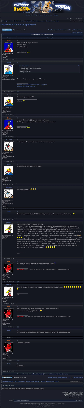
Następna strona (78, 29)
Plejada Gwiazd (47, 15)
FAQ (35, 15)
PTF (53, 404)
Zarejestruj (29, 15)
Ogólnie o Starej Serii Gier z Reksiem (35, 21)
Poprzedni (74, 32)
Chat (40, 15)
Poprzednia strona (62, 29)
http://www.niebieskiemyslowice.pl (26, 86)
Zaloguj (56, 15)
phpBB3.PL (47, 406)
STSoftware (47, 404)
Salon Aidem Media (19, 21)
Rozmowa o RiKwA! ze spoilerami (18, 24)
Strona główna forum (7, 21)
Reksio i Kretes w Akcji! (52, 21)
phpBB (36, 403)
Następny (80, 32)
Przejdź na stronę (53, 29)
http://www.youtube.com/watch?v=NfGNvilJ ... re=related (32, 84)
